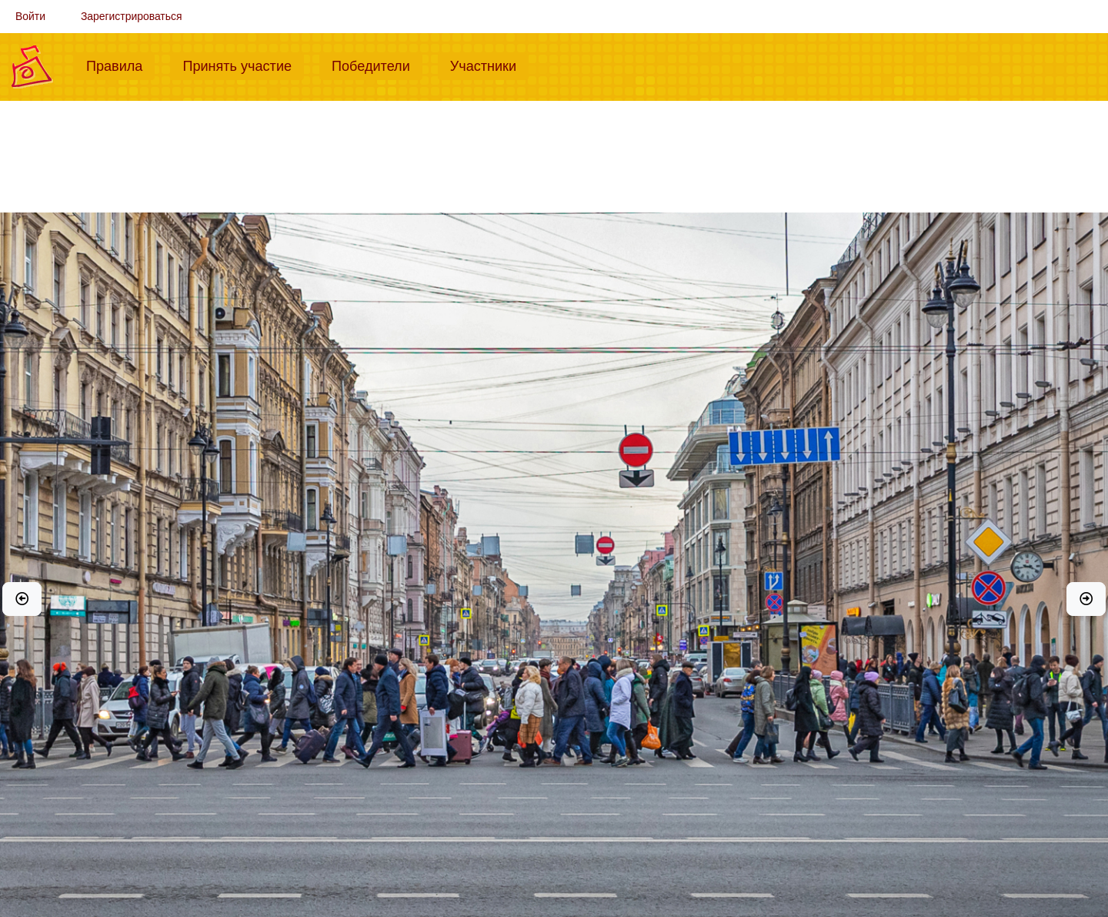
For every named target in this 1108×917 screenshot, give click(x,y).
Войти (30, 16)
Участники (489, 64)
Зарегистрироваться (131, 16)
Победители (377, 64)
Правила (120, 64)
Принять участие (243, 64)
